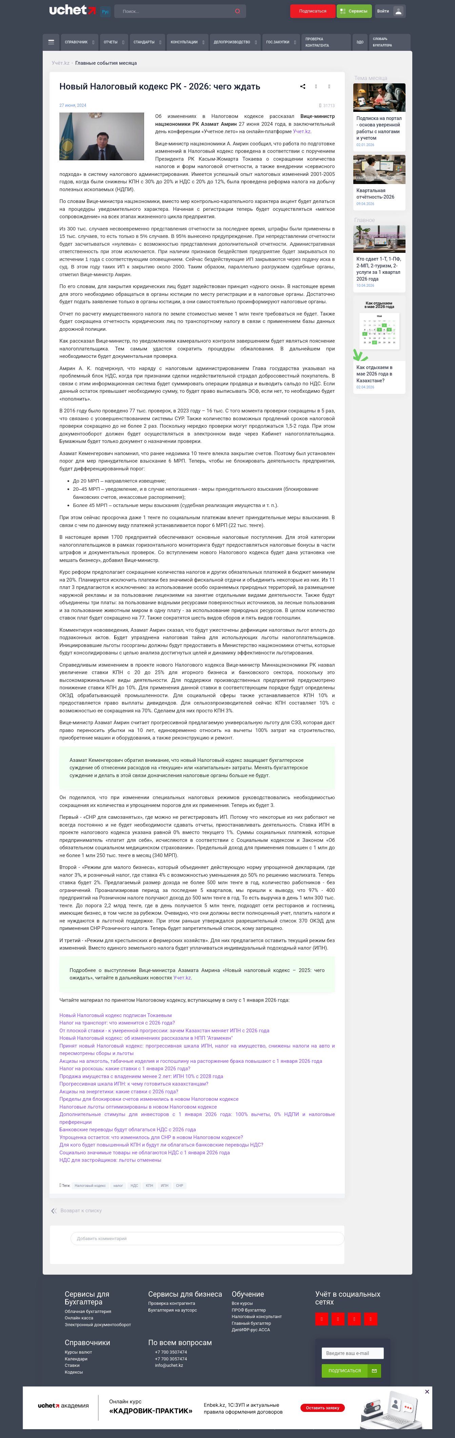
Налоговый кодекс (90, 1185)
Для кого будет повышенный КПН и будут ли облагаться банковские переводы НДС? (161, 1145)
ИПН (164, 1185)
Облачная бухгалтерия (88, 1311)
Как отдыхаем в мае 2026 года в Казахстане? (375, 374)
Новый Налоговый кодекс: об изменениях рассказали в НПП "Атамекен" (146, 1038)
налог (118, 1185)
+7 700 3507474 (167, 1352)
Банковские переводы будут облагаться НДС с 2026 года (127, 1130)
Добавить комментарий (101, 1238)
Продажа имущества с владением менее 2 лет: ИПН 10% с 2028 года (141, 1076)
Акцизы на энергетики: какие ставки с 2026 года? (118, 1092)
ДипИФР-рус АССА (251, 1329)
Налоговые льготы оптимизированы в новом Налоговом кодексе (138, 1107)
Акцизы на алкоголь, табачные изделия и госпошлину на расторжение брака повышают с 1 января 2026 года (190, 1061)
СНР (179, 1185)
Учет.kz (302, 131)
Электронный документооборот (98, 1324)
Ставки (72, 1365)
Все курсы (242, 1303)
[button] (238, 11)
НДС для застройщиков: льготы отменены (110, 1160)
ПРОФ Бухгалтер (249, 1310)
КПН (149, 1185)
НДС (134, 1185)
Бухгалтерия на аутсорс (172, 1310)
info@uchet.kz (165, 1365)
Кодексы (74, 1372)
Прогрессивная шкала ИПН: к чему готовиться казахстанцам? (133, 1084)
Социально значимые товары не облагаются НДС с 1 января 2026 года (144, 1153)
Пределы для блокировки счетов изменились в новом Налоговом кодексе (149, 1099)
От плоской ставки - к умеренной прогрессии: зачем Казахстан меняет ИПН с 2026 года (164, 1031)
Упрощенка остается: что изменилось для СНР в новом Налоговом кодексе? (151, 1137)
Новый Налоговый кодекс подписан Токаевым (115, 1015)
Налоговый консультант (257, 1316)
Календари (76, 1358)
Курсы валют (78, 1352)
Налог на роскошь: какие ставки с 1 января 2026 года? (124, 1069)
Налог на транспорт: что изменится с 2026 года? (117, 1023)
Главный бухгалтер (251, 1323)
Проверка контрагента (171, 1303)
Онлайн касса (79, 1317)
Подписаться (313, 11)
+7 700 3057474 (167, 1359)
